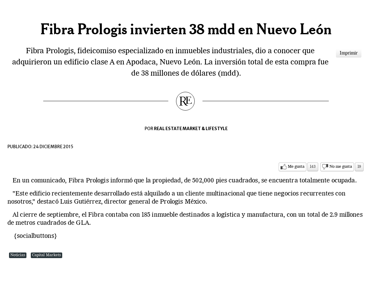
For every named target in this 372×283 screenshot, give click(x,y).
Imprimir (349, 53)
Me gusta (296, 167)
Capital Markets (46, 255)
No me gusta (340, 167)
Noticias (17, 255)
